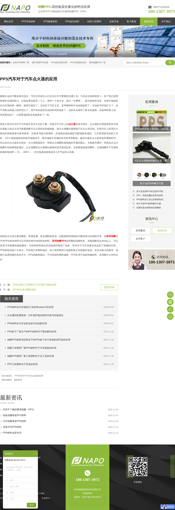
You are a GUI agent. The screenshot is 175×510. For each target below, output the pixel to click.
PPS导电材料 (28, 21)
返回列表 (109, 287)
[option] (87, 41)
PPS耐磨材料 (50, 21)
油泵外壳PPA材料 (12, 427)
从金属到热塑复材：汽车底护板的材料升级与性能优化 (35, 315)
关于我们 (166, 21)
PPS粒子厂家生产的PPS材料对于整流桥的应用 (31, 331)
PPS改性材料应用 (59, 62)
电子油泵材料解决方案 (151, 183)
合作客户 (140, 238)
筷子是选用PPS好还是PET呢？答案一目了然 (151, 191)
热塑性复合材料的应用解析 (148, 207)
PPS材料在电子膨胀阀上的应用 (151, 129)
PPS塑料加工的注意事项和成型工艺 (151, 199)
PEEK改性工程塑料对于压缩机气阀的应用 (34, 284)
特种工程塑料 (94, 21)
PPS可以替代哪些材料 (24, 289)
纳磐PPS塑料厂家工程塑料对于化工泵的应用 (30, 356)
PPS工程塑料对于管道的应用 (22, 364)
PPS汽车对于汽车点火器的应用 (52, 54)
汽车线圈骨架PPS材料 (14, 421)
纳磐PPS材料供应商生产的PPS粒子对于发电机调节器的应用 (38, 339)
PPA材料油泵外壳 (12, 433)
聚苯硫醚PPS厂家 (97, 62)
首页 (21, 54)
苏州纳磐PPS (59, 241)
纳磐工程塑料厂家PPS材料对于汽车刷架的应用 (31, 348)
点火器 (72, 124)
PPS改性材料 (72, 21)
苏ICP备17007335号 (91, 497)
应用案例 (140, 230)
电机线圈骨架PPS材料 (14, 415)
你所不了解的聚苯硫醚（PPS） (19, 409)
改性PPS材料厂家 (21, 62)
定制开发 (114, 21)
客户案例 (131, 21)
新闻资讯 (148, 21)
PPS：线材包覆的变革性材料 (149, 195)
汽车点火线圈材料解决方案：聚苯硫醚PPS (151, 160)
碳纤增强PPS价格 (40, 62)
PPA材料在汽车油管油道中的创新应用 (27, 323)
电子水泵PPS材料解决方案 (148, 203)
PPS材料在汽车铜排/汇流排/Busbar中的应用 (30, 307)
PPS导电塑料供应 (78, 62)
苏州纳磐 (111, 236)
